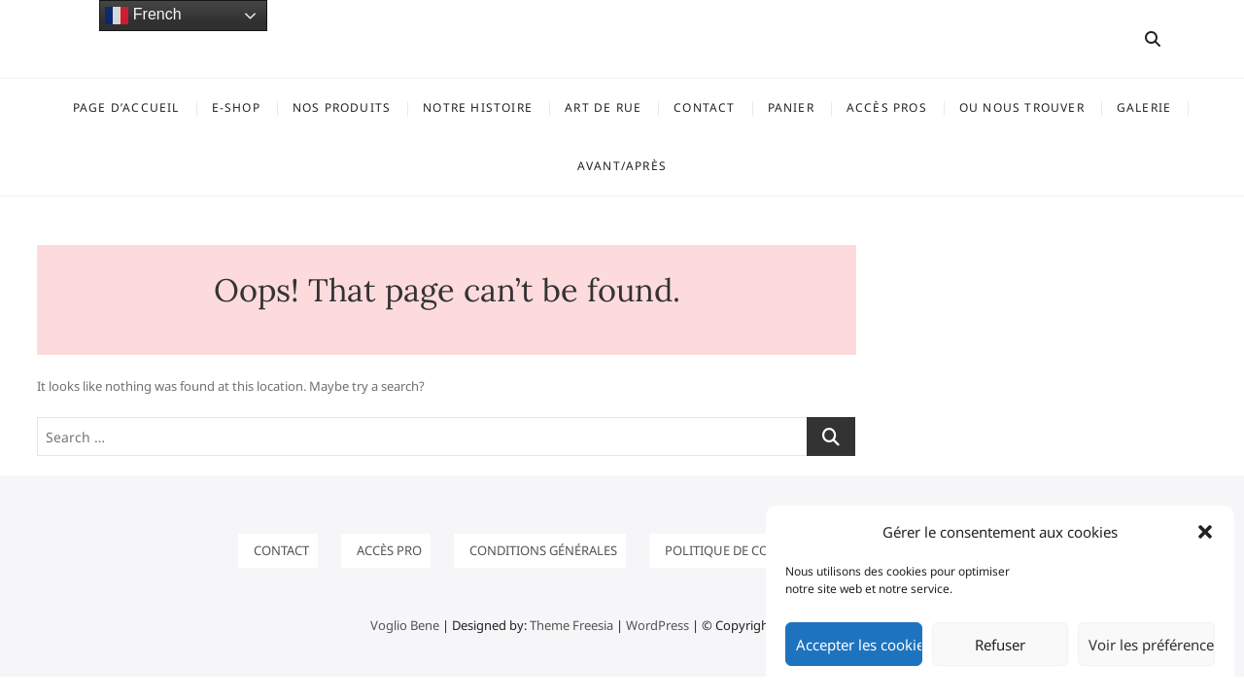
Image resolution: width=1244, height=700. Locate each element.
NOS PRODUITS (342, 107)
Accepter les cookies (859, 644)
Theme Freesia (571, 625)
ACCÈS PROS (887, 107)
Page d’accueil (126, 107)
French (143, 15)
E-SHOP (236, 107)
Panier (791, 107)
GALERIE (1144, 107)
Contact (704, 107)
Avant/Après (622, 166)
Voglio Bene (404, 625)
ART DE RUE (603, 107)
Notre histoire (478, 107)
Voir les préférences (1151, 644)
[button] (1205, 532)
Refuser (1000, 644)
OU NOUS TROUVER (1022, 107)
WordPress (657, 625)
